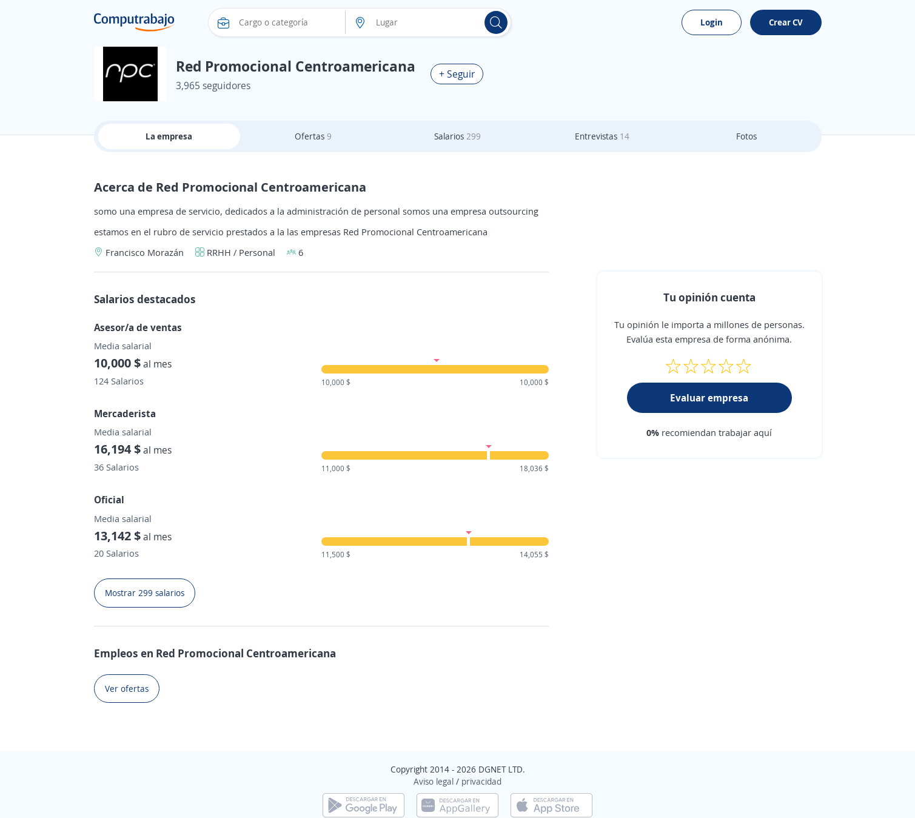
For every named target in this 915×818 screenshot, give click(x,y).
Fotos (746, 136)
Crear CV (786, 22)
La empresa (169, 136)
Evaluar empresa (709, 397)
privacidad (481, 781)
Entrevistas (602, 136)
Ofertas (313, 136)
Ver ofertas (127, 688)
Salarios (457, 136)
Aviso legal (434, 781)
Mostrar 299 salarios (144, 592)
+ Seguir (457, 74)
